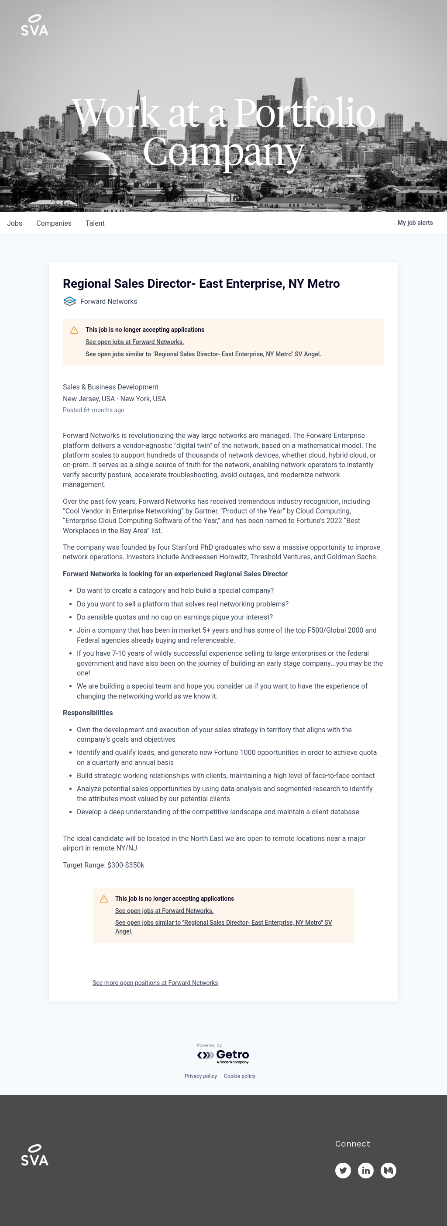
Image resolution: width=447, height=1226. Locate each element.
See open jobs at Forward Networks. (135, 341)
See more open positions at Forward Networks (155, 982)
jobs (14, 223)
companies (54, 223)
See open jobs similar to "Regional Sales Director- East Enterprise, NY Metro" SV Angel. (203, 354)
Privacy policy (201, 1076)
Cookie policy (239, 1076)
